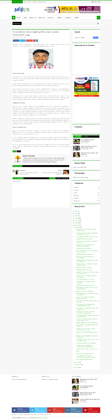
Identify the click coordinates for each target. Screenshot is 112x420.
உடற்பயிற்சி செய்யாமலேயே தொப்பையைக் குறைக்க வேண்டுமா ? (86, 356)
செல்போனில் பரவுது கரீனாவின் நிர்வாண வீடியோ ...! (87, 325)
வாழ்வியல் (68, 17)
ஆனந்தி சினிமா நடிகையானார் (84, 239)
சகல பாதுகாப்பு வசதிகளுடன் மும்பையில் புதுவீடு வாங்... (87, 308)
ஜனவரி (78, 364)
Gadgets (15, 414)
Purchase (48, 414)
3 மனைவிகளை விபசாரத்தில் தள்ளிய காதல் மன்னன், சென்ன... (87, 315)
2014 (76, 225)
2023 (76, 216)
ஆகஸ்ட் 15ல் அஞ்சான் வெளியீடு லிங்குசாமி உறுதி (85, 297)
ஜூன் (78, 227)
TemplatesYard (25, 417)
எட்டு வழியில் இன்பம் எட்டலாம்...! (85, 279)
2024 (76, 213)
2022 (76, 218)
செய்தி (18, 17)
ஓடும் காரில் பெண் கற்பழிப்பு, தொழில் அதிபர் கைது (86, 229)
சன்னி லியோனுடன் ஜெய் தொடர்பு (85, 285)
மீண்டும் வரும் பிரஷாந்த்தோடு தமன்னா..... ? (87, 332)
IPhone (34, 414)
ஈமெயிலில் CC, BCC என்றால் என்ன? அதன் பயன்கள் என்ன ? (87, 340)
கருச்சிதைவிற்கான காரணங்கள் (84, 254)
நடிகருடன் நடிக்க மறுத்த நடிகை (84, 353)
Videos (77, 17)
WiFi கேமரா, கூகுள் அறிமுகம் (84, 267)
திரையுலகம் (42, 17)
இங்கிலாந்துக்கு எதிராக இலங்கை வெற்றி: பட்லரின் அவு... (87, 260)
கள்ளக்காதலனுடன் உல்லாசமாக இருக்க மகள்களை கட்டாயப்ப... (86, 233)
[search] (83, 37)
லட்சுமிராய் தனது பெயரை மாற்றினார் (86, 343)
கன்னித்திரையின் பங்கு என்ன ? (84, 270)
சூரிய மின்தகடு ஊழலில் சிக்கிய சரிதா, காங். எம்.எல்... (87, 301)
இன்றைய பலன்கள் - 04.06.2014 (85, 291)
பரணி (77, 351)
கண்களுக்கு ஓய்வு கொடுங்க (83, 248)
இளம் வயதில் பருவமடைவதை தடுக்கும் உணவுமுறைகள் (87, 251)
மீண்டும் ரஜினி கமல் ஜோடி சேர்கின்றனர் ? (87, 322)
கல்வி (25, 17)
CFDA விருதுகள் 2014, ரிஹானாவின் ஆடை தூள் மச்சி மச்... (87, 294)
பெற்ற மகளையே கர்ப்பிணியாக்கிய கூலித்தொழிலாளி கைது (85, 304)
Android (28, 414)
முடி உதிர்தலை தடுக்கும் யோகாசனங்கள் (87, 236)
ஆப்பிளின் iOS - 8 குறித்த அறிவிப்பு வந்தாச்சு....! (85, 282)
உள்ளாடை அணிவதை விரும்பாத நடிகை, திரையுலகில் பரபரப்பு (87, 319)
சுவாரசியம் (50, 17)
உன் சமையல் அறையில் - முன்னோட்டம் (87, 349)
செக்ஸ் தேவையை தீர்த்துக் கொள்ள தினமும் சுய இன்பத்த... (85, 245)
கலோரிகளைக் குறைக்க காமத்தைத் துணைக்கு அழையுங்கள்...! (85, 312)
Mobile (21, 414)
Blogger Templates (42, 417)
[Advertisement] (86, 111)
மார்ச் (77, 362)
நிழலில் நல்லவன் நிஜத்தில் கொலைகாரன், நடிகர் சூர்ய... (87, 336)
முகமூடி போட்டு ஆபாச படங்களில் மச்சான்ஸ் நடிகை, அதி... (85, 329)
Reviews (40, 414)
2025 (76, 211)
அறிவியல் (60, 17)
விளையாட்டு (32, 17)
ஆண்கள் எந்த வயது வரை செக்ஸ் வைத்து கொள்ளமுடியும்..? (87, 272)
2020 (76, 223)
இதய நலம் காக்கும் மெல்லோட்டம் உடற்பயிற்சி (85, 257)
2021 (76, 220)
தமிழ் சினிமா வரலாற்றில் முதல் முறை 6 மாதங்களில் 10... (86, 288)
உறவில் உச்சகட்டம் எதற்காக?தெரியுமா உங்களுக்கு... (86, 276)
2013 (76, 367)
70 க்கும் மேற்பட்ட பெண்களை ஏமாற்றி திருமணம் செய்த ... (86, 264)
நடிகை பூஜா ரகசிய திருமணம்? (84, 359)
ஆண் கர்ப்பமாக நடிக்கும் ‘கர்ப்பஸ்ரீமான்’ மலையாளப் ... (87, 241)
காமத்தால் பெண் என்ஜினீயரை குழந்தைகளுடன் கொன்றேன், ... (85, 345)
